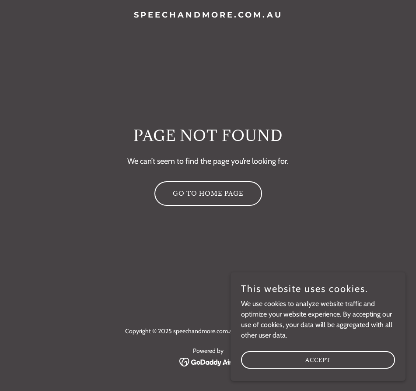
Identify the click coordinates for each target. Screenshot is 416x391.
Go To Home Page (208, 193)
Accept (318, 359)
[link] (208, 15)
